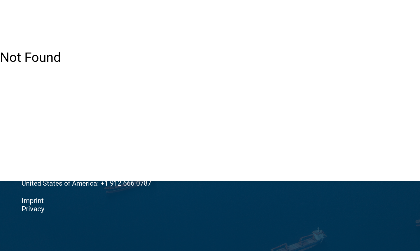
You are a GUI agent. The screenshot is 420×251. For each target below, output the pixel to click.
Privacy (33, 209)
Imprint (33, 201)
